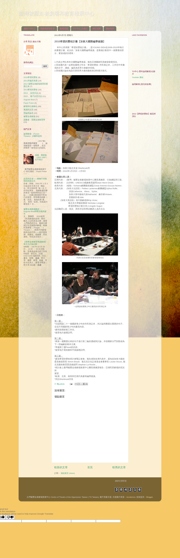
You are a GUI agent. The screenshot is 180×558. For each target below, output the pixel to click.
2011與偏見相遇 (31, 81)
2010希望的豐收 (31, 77)
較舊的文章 (119, 467)
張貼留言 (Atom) (68, 473)
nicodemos (130, 497)
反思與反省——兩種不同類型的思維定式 (35, 180)
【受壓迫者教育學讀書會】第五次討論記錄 (35, 243)
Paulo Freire (29, 103)
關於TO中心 (29, 28)
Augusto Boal (29, 100)
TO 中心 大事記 (80, 28)
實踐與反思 (28, 110)
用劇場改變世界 (47, 28)
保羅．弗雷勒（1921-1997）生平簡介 (41, 157)
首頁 (90, 467)
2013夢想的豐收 (31, 90)
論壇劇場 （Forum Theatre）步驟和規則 (33, 135)
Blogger (149, 497)
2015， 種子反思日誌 (33, 96)
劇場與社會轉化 (30, 106)
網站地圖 (96, 28)
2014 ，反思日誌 (31, 93)
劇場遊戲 (64, 28)
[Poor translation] (10, 517)
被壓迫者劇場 (29, 116)
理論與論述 (28, 113)
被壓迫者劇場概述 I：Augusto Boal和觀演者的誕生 (35, 211)
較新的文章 (61, 467)
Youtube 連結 (137, 77)
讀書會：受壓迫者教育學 (34, 120)
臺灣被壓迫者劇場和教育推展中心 (56, 13)
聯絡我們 (110, 28)
